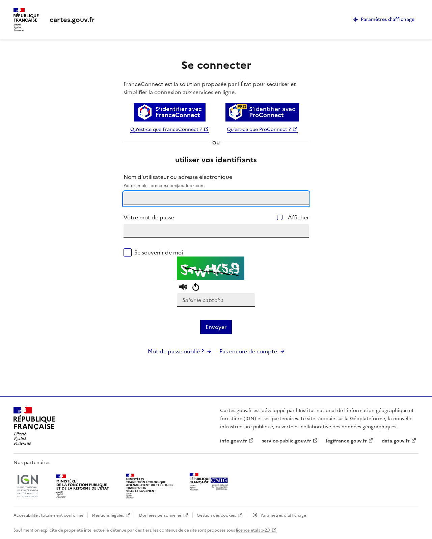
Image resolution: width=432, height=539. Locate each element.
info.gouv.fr (233, 440)
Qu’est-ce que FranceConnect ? (166, 129)
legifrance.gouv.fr (346, 440)
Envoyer (216, 327)
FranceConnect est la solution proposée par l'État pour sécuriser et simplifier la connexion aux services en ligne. (210, 88)
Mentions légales (108, 515)
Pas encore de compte (248, 351)
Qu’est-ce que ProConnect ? (259, 129)
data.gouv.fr (396, 440)
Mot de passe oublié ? (176, 351)
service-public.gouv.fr (286, 440)
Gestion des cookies (216, 515)
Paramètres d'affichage (387, 19)
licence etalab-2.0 (253, 530)
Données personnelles (160, 515)
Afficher (298, 217)
